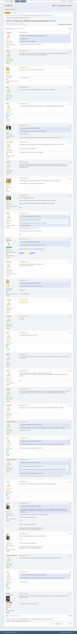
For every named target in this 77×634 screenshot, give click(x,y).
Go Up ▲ (71, 632)
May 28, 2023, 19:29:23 (23, 593)
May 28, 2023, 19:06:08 (23, 388)
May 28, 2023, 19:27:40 (23, 533)
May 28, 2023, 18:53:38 (23, 195)
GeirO (7, 213)
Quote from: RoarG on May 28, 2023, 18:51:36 (30, 216)
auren (7, 503)
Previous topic (61, 24)
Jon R (31, 15)
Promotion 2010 (49, 15)
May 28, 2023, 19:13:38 (23, 405)
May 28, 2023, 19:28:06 (23, 555)
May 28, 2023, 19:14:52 (23, 421)
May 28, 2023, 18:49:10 (23, 67)
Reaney (8, 51)
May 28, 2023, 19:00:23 (23, 316)
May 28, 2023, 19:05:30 (23, 370)
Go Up (6, 615)
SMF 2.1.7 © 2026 (7, 632)
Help (61, 632)
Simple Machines (14, 632)
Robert (8, 593)
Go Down (7, 28)
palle (7, 67)
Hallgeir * (38, 15)
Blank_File (9, 178)
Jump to (52, 623)
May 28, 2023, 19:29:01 (23, 571)
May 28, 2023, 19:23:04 (23, 459)
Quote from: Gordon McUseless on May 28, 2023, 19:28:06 (33, 574)
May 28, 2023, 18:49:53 (23, 103)
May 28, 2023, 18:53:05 (23, 161)
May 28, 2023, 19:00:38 (23, 332)
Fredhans (9, 300)
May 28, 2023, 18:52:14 (23, 142)
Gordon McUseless (11, 421)
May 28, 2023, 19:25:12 (23, 481)
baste (7, 195)
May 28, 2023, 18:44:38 (23, 32)
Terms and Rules (66, 632)
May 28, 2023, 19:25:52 (23, 503)
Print (70, 28)
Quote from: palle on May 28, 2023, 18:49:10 (30, 128)
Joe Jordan (9, 142)
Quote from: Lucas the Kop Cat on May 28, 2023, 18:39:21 (33, 35)
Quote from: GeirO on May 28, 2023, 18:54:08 (30, 283)
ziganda (8, 162)
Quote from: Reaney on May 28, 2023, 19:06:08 (31, 506)
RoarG (8, 125)
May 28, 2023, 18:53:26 (23, 178)
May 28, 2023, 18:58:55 (23, 280)
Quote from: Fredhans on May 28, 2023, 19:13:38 (31, 424)
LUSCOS (8, 6)
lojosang (34, 15)
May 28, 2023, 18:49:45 (23, 87)
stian (7, 87)
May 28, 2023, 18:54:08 (23, 213)
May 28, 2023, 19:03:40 (23, 354)
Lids (41, 15)
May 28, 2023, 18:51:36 (23, 125)
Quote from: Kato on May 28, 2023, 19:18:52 (30, 462)
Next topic (68, 24)
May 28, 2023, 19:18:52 (23, 438)
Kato (7, 103)
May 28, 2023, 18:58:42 (23, 261)
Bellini (8, 354)
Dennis (44, 15)
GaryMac (8, 32)
